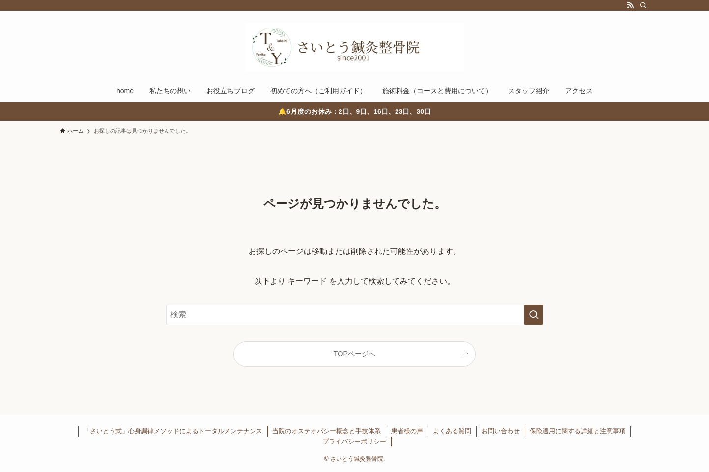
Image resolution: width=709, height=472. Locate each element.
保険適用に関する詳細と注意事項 (577, 431)
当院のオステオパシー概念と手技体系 (326, 431)
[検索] (643, 5)
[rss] (630, 5)
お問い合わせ (501, 431)
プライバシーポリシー (354, 441)
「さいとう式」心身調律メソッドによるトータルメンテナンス (173, 431)
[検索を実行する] (533, 315)
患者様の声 (407, 431)
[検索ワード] (354, 315)
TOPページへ (354, 354)
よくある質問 (452, 431)
